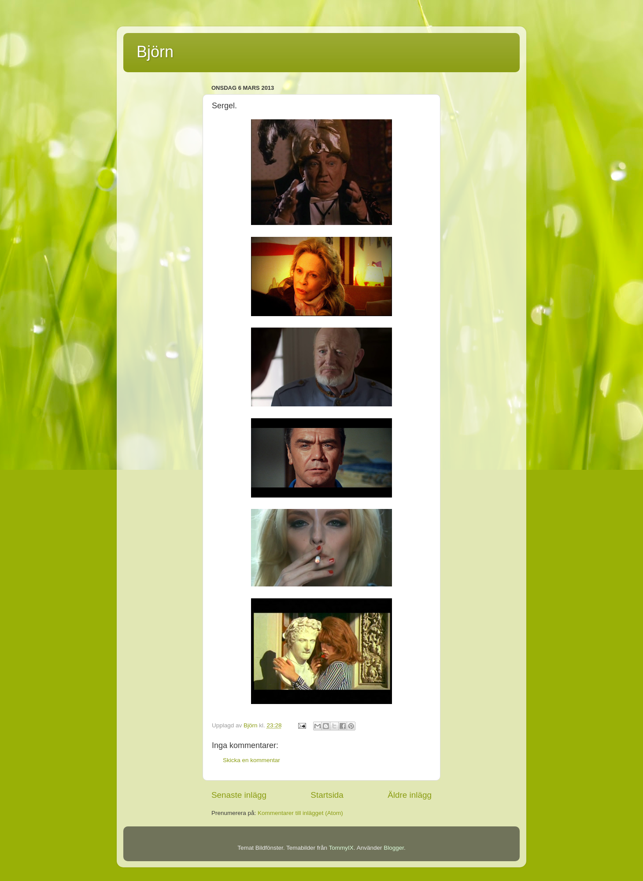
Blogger (394, 847)
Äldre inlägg (410, 795)
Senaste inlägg (238, 795)
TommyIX (341, 847)
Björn (155, 52)
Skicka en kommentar (251, 760)
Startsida (327, 795)
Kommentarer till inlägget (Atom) (300, 813)
